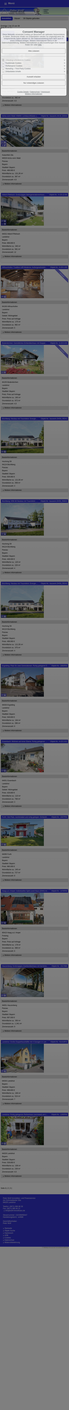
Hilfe (40, 45)
